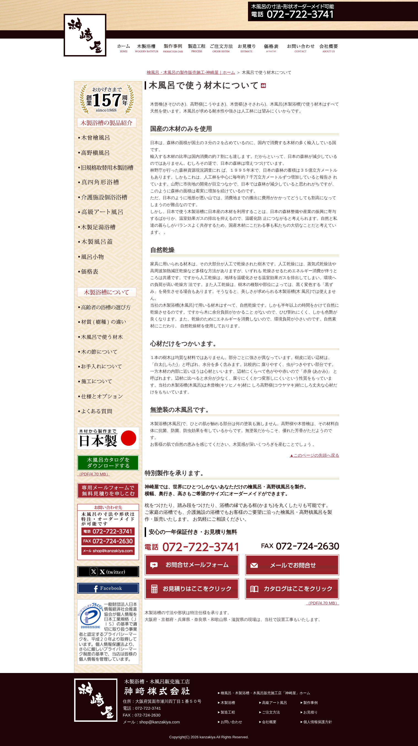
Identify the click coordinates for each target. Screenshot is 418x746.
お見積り (310, 712)
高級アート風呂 (274, 703)
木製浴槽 (228, 703)
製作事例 (310, 703)
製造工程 (228, 712)
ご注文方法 (271, 712)
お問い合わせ (231, 722)
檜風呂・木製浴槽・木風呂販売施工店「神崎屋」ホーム (265, 693)
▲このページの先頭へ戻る (314, 455)
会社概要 (269, 722)
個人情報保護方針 (317, 722)
